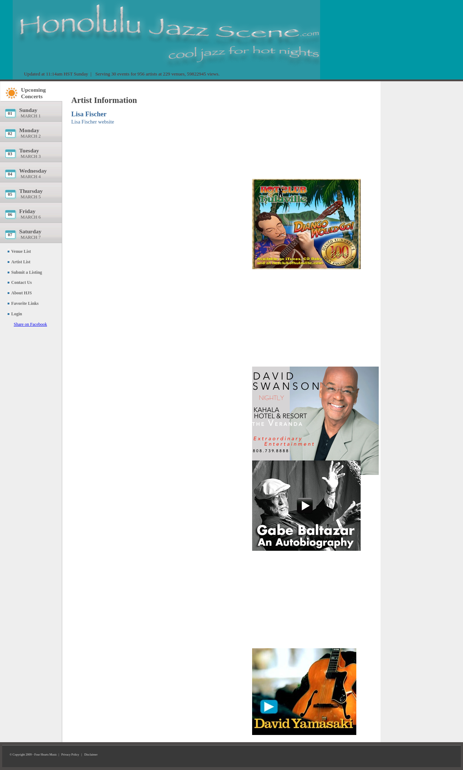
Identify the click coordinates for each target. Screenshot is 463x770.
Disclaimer (91, 754)
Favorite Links (25, 303)
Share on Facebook (30, 324)
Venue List (21, 251)
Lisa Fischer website (92, 122)
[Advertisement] (306, 128)
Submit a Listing (26, 272)
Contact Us (21, 282)
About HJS (21, 292)
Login (16, 313)
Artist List (20, 261)
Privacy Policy (70, 754)
